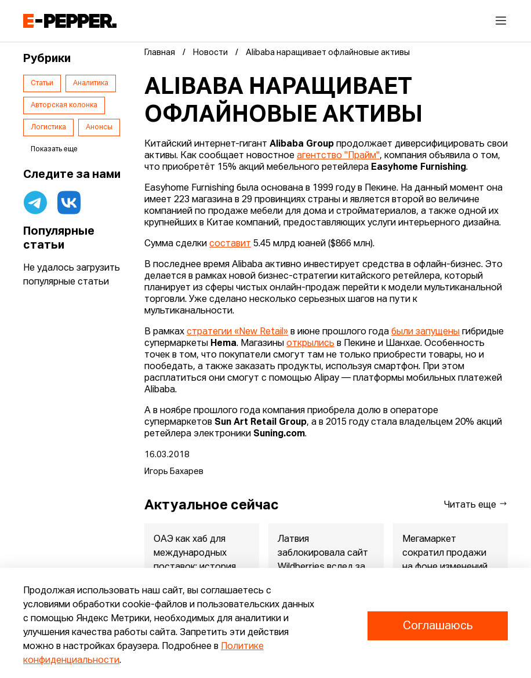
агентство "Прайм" (338, 156)
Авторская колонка (64, 105)
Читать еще (476, 504)
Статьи (42, 83)
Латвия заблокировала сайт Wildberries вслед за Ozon (323, 560)
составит (230, 244)
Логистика (48, 127)
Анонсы (99, 127)
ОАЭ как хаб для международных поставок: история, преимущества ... (196, 560)
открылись (310, 343)
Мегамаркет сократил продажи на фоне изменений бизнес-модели (445, 560)
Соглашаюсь (437, 626)
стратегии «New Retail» (237, 332)
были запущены (425, 332)
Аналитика (90, 83)
